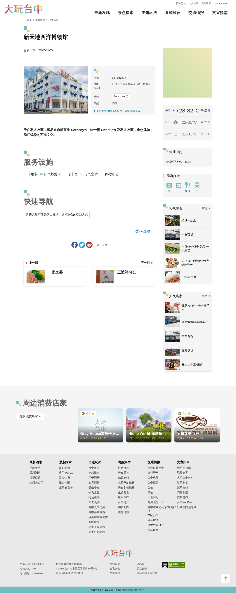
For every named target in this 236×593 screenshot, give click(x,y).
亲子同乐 (94, 477)
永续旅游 (94, 472)
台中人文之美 (96, 507)
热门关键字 (36, 482)
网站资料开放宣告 (147, 573)
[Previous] (26, 90)
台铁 (150, 487)
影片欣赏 (182, 482)
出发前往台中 (156, 467)
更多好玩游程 (96, 531)
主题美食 (123, 492)
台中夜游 (94, 467)
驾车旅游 (153, 520)
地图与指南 (184, 467)
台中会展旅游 (96, 512)
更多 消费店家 (30, 416)
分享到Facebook (74, 245)
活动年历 (35, 467)
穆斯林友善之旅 (98, 517)
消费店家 (53, 20)
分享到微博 (89, 245)
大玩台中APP (185, 477)
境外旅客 (206, 3)
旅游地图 (64, 482)
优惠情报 (123, 512)
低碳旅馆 (123, 477)
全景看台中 (66, 487)
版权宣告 (142, 568)
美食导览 (123, 472)
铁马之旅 (94, 492)
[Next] (85, 90)
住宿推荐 (123, 467)
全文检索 (193, 3)
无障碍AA (177, 565)
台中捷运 (153, 482)
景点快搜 (64, 477)
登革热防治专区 (186, 507)
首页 (29, 20)
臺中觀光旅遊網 (23, 9)
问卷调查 (182, 492)
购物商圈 (123, 507)
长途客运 (153, 497)
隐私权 (140, 563)
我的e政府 (165, 565)
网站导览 (181, 3)
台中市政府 (118, 553)
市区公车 (153, 515)
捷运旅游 (94, 497)
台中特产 (123, 502)
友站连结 (182, 497)
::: (172, 3)
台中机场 (153, 477)
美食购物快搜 (126, 487)
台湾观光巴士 (156, 502)
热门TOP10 (66, 472)
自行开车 (153, 472)
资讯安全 (115, 568)
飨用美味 (123, 497)
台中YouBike (155, 525)
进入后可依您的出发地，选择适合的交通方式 (56, 214)
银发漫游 (94, 502)
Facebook (121, 96)
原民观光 (94, 521)
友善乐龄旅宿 (126, 482)
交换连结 (115, 573)
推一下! (82, 245)
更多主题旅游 (96, 526)
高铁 (150, 492)
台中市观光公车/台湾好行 (162, 509)
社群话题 (35, 477)
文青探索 (94, 482)
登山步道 (94, 487)
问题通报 (146, 231)
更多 (205, 208)
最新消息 (35, 472)
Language (219, 3)
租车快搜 (153, 530)
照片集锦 (182, 487)
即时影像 (64, 467)
